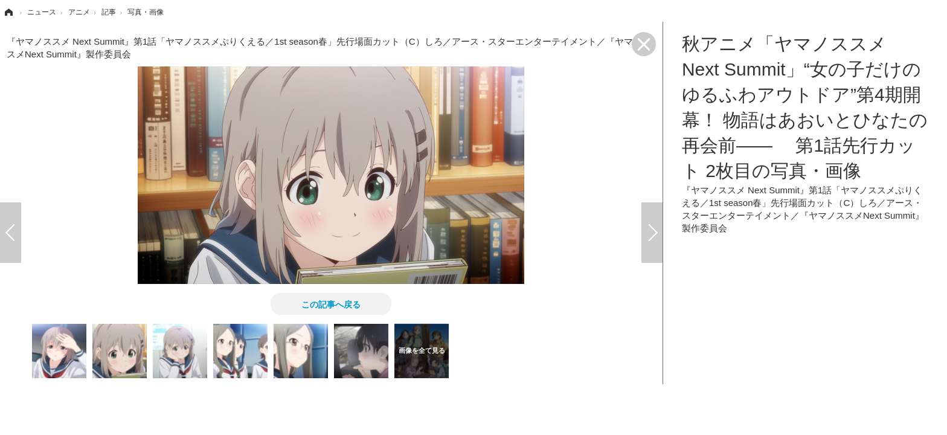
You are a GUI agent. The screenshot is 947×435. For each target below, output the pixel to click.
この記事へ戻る (331, 304)
